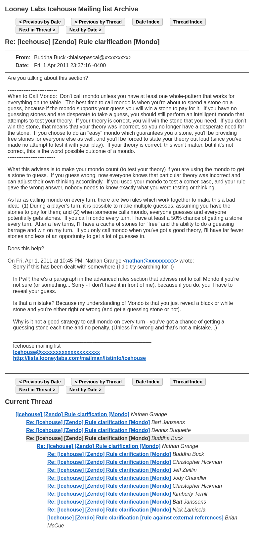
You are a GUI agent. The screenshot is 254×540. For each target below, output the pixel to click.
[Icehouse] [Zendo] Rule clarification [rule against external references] (135, 517)
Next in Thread (35, 29)
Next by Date (83, 29)
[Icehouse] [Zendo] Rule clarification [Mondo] (72, 414)
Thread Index (187, 22)
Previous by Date (42, 22)
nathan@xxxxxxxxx (150, 261)
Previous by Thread (100, 22)
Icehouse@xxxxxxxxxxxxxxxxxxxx (56, 352)
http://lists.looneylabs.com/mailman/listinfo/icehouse (79, 358)
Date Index (147, 22)
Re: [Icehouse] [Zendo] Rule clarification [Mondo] (88, 422)
